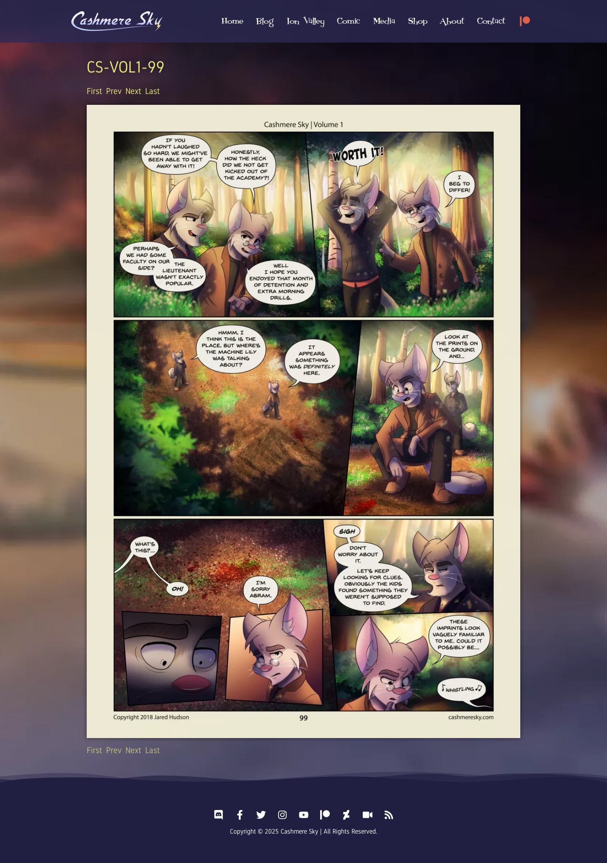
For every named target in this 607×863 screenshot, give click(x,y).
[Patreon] (525, 21)
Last (152, 91)
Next (133, 91)
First (94, 91)
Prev (114, 91)
